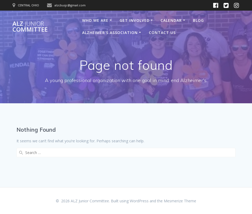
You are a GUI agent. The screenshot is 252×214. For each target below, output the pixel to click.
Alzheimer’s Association (110, 32)
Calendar (171, 20)
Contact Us (162, 32)
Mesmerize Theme (180, 200)
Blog (198, 20)
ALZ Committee (30, 27)
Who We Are (95, 20)
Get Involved (135, 20)
